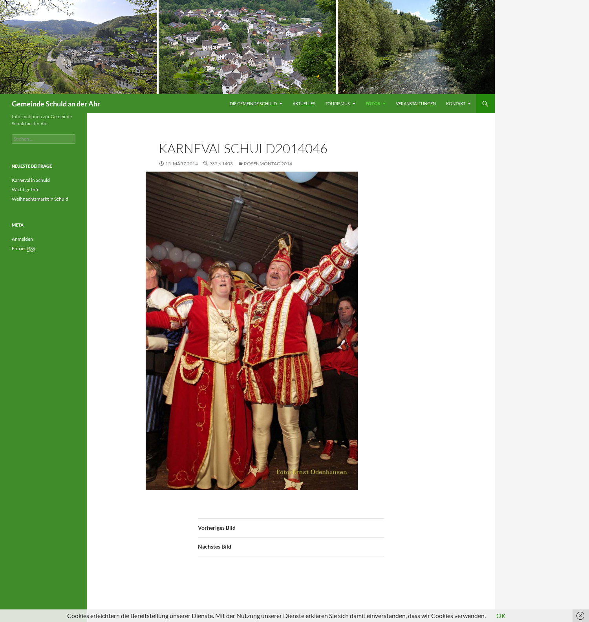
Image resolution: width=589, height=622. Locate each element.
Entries (23, 248)
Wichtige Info (26, 189)
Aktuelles (304, 103)
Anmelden (22, 239)
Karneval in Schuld (31, 180)
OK (501, 615)
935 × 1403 (221, 163)
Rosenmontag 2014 (268, 163)
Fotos (373, 103)
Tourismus (338, 103)
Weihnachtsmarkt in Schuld (40, 199)
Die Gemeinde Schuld (253, 103)
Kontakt (455, 103)
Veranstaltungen (416, 103)
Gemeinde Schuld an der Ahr (56, 103)
